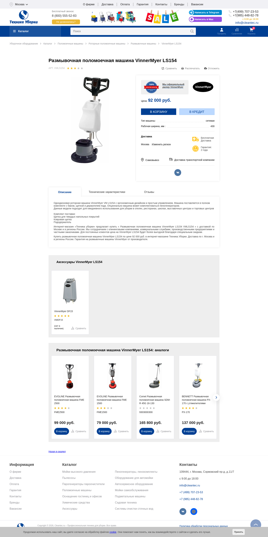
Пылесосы (69, 477)
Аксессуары (69, 508)
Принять (238, 532)
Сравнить (171, 68)
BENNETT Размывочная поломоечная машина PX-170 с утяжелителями (196, 400)
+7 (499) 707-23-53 (191, 492)
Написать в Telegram (207, 12)
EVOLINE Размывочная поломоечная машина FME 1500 (112, 400)
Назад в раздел (57, 451)
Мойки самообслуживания (131, 490)
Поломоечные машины (76, 490)
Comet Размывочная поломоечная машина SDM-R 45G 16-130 (154, 400)
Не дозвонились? (66, 22)
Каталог (21, 31)
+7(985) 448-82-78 (245, 15)
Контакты (161, 4)
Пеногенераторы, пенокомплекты (136, 471)
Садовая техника (126, 502)
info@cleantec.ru (246, 22)
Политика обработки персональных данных (203, 526)
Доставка (107, 4)
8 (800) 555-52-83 (64, 15)
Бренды (179, 4)
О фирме (89, 4)
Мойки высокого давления (79, 471)
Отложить (213, 68)
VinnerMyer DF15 (63, 311)
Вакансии (197, 4)
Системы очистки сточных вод (134, 508)
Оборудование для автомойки (134, 477)
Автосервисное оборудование (134, 484)
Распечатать (192, 68)
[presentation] (216, 397)
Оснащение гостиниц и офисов (82, 496)
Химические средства (76, 502)
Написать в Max (204, 19)
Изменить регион (161, 144)
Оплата (125, 4)
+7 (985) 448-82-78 (191, 499)
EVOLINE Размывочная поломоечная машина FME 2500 (69, 400)
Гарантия (142, 4)
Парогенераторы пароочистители (83, 484)
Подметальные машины (130, 496)
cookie (112, 532)
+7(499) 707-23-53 (245, 11)
